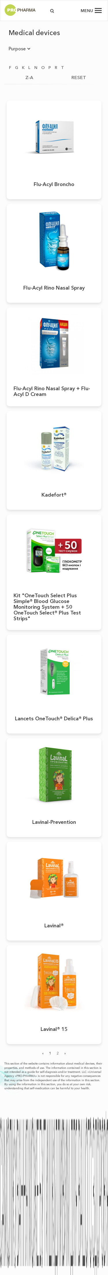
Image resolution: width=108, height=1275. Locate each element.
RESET (78, 77)
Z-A (29, 77)
